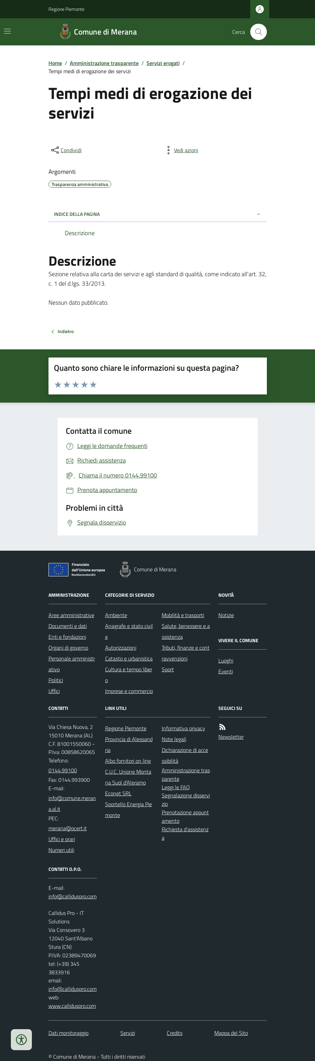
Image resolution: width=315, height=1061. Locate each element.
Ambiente (116, 615)
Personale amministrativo (71, 663)
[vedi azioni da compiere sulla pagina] (181, 150)
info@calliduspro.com (72, 989)
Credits (174, 1033)
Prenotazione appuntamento (185, 816)
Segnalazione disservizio (186, 799)
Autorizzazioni (120, 648)
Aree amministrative (71, 615)
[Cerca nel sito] (256, 32)
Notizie (226, 615)
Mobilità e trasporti (183, 615)
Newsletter (231, 737)
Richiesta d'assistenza (185, 833)
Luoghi (225, 660)
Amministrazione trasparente (104, 63)
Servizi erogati (163, 63)
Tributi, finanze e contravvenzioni (186, 653)
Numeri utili (61, 850)
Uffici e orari (61, 839)
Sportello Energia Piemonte (128, 809)
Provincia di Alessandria (129, 744)
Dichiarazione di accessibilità (185, 755)
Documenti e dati (67, 626)
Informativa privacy (183, 728)
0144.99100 (62, 770)
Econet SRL (118, 793)
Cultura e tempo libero (128, 674)
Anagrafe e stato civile (129, 631)
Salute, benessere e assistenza (186, 631)
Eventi (225, 671)
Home (55, 63)
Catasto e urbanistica (129, 658)
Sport (168, 669)
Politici (55, 680)
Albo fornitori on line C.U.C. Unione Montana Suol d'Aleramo (128, 772)
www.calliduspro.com (72, 1006)
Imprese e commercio (129, 691)
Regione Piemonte (66, 9)
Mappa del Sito (231, 1033)
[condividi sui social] (65, 150)
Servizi (127, 1033)
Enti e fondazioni (67, 637)
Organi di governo (68, 648)
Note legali (174, 739)
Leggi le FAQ (176, 787)
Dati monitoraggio (68, 1033)
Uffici (54, 691)
